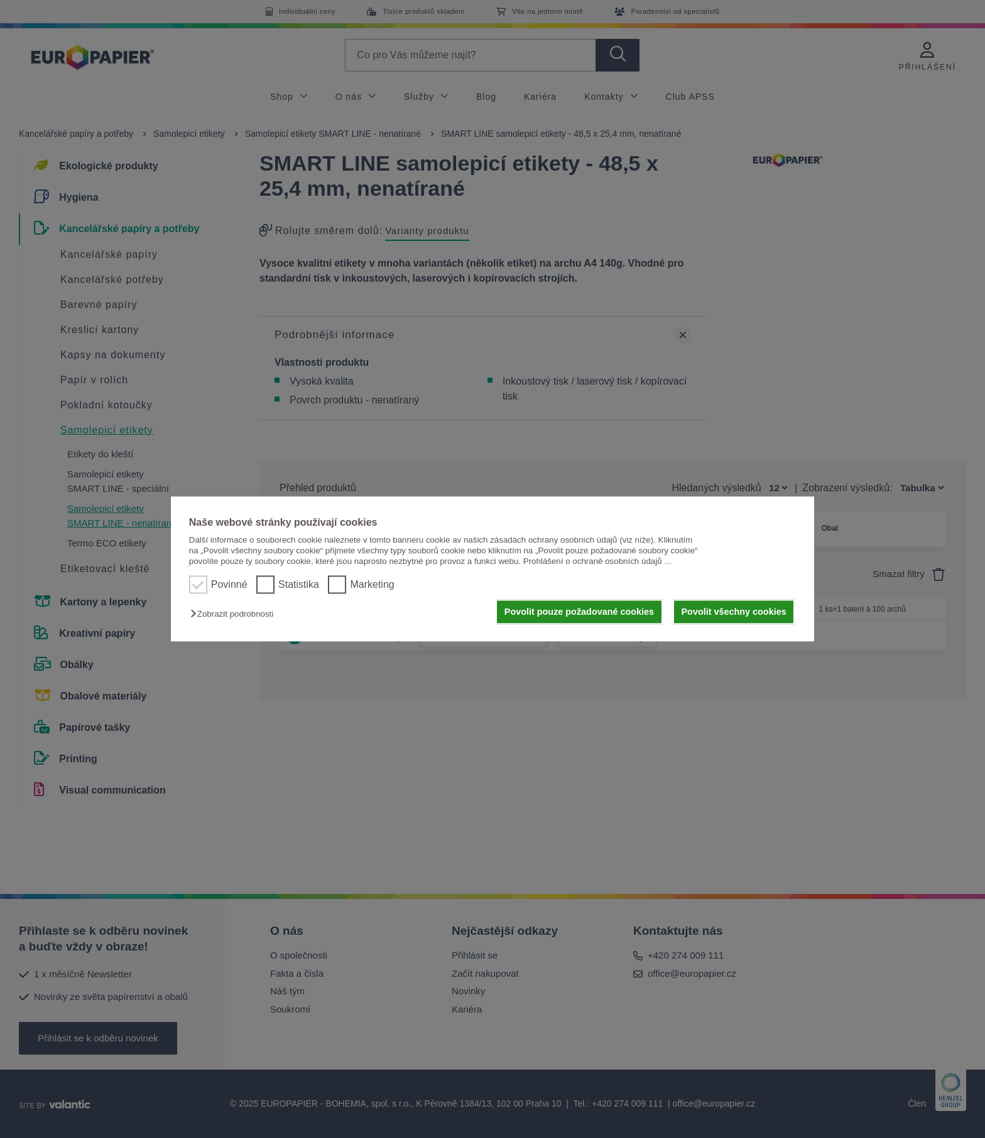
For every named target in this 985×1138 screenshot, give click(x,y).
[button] (235, 613)
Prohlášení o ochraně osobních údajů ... (597, 561)
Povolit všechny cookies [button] (734, 612)
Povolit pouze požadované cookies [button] (579, 612)
